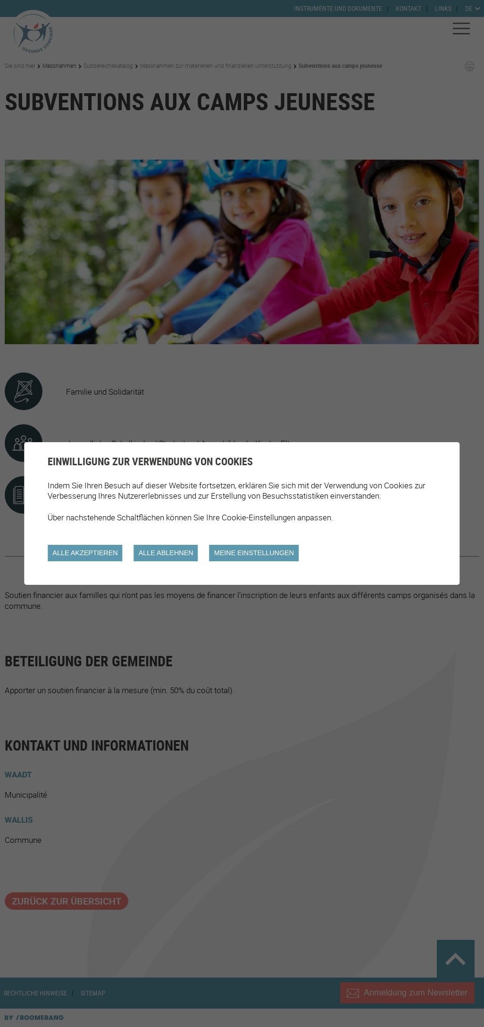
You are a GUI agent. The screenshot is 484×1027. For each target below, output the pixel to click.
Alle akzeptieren (84, 553)
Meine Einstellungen (254, 553)
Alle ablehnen (166, 553)
